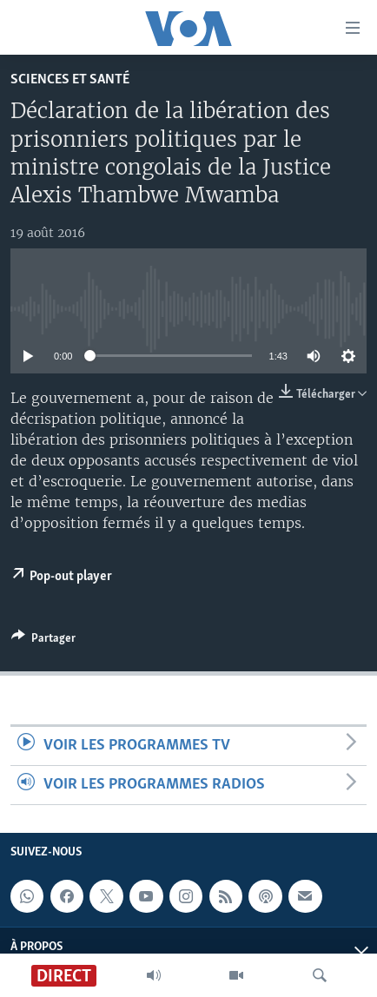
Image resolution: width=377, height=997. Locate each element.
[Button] (43, 640)
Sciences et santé (69, 79)
